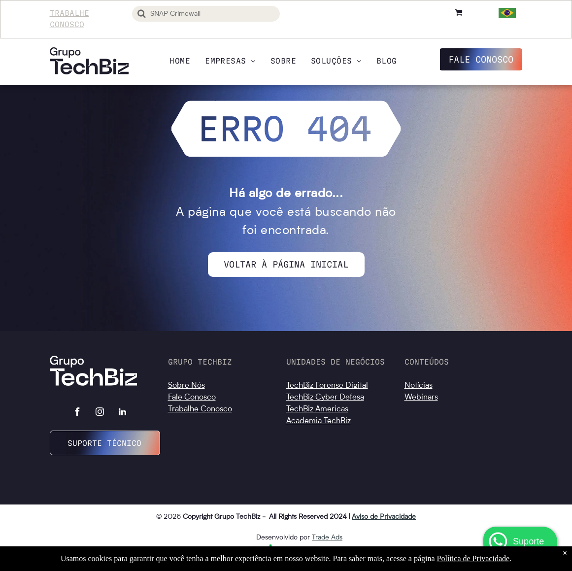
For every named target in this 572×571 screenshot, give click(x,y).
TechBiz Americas (317, 409)
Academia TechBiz (318, 421)
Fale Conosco (192, 398)
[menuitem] (180, 60)
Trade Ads (327, 537)
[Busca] (206, 14)
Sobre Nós (186, 386)
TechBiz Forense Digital (327, 386)
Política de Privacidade (473, 558)
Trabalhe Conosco (200, 409)
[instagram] (99, 413)
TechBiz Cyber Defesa (325, 398)
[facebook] (76, 413)
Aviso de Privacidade (384, 516)
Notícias (418, 386)
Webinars (421, 398)
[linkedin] (122, 413)
